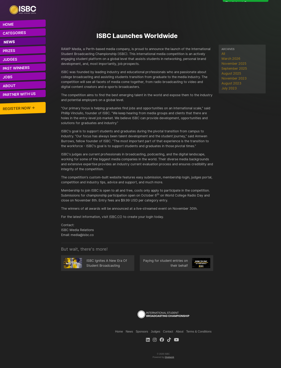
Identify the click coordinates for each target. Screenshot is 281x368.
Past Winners (16, 68)
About (9, 86)
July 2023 (229, 88)
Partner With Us (19, 94)
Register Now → (19, 108)
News (9, 42)
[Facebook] (162, 339)
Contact (168, 331)
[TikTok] (169, 339)
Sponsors (142, 331)
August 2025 (231, 73)
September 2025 (234, 68)
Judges (10, 59)
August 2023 (231, 83)
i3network (169, 357)
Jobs (7, 77)
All (223, 54)
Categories (14, 33)
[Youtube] (176, 339)
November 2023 (234, 78)
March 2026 (230, 59)
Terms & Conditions (199, 331)
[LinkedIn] (148, 339)
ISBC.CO (115, 217)
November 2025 (233, 63)
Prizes (9, 50)
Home (8, 24)
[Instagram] (155, 339)
